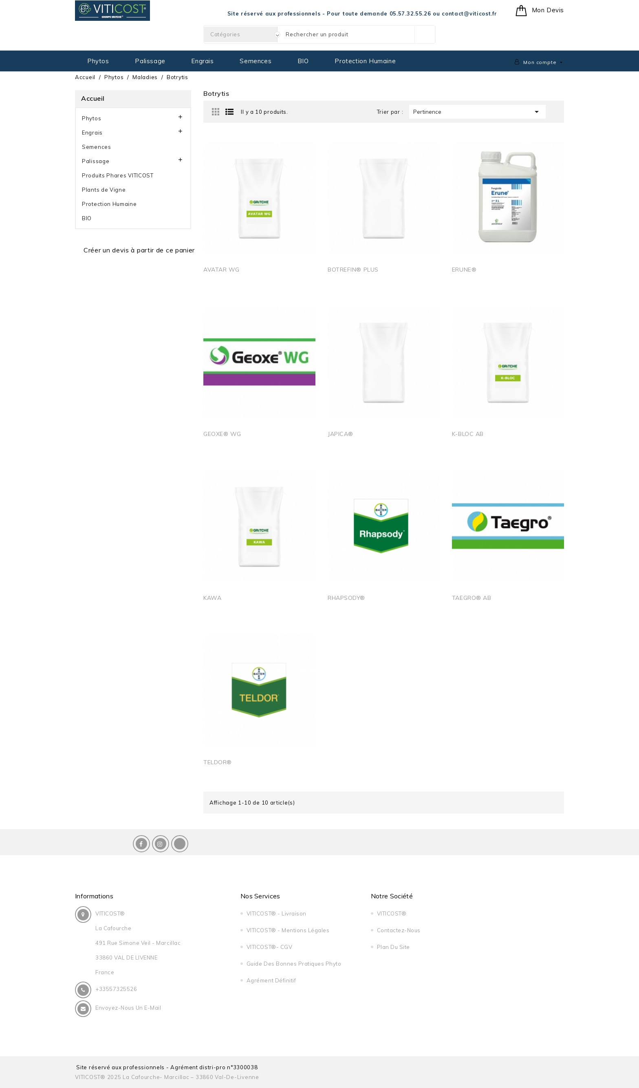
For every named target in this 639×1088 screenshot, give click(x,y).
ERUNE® (464, 269)
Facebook (141, 843)
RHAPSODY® (346, 597)
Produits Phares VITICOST (118, 175)
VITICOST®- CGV (269, 947)
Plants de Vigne (104, 189)
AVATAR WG (221, 269)
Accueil (93, 98)
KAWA (212, 597)
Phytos (98, 61)
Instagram (160, 843)
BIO (303, 61)
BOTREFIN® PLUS (353, 269)
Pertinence (477, 112)
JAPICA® (340, 434)
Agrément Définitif (271, 980)
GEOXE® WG (222, 434)
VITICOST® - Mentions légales (288, 930)
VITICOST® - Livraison (276, 913)
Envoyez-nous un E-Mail (128, 1007)
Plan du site (393, 947)
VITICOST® (392, 913)
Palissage (150, 61)
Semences (255, 61)
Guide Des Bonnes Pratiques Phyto (294, 963)
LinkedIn (179, 843)
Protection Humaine (365, 61)
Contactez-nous (399, 930)
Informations (94, 896)
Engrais (202, 61)
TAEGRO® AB (471, 597)
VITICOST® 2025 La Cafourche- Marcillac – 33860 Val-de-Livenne (167, 1077)
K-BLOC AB (468, 434)
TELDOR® (217, 762)
